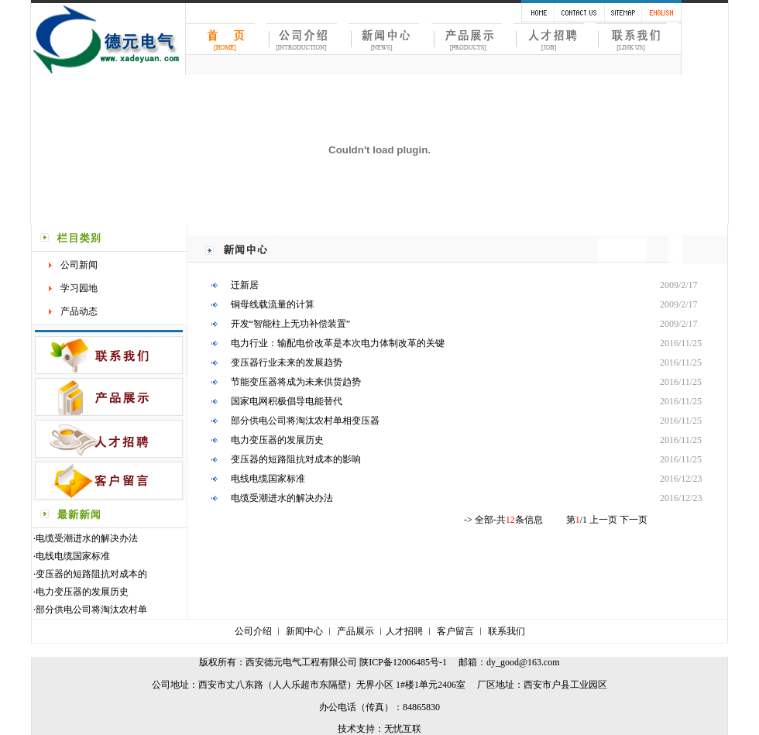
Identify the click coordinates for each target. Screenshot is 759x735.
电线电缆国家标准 (73, 556)
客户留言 (455, 631)
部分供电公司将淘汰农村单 (91, 609)
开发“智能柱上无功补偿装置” (291, 323)
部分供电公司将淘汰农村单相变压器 (305, 420)
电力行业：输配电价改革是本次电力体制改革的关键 (338, 343)
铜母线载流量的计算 (272, 304)
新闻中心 (304, 631)
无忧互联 (402, 728)
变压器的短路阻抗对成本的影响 (296, 459)
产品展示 (355, 631)
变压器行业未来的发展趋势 (286, 362)
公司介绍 (253, 631)
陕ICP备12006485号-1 (403, 662)
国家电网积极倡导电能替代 (286, 401)
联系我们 (506, 631)
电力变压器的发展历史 (82, 591)
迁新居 (245, 285)
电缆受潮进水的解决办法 (87, 538)
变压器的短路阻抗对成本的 (91, 573)
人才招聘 (404, 631)
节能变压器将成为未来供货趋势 (296, 381)
